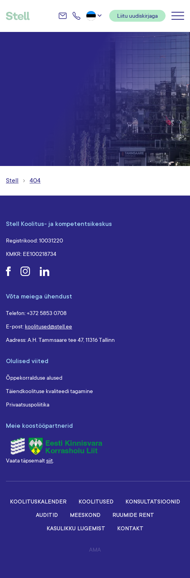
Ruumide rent (133, 514)
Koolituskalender (38, 501)
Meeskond (85, 514)
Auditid (47, 514)
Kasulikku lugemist (76, 528)
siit (49, 460)
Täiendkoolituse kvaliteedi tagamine (49, 391)
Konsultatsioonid (152, 501)
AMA (95, 549)
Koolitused (96, 501)
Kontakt (130, 528)
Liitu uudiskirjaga (137, 15)
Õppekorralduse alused (34, 377)
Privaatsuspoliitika (27, 404)
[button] (94, 16)
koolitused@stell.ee (48, 326)
